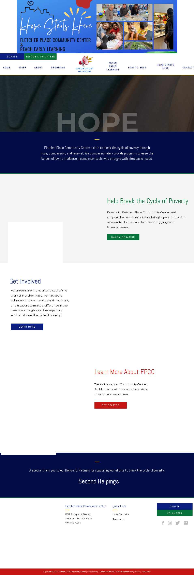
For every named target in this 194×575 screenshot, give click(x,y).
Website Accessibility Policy (127, 571)
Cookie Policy (92, 571)
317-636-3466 (73, 522)
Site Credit (146, 571)
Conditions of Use (107, 571)
